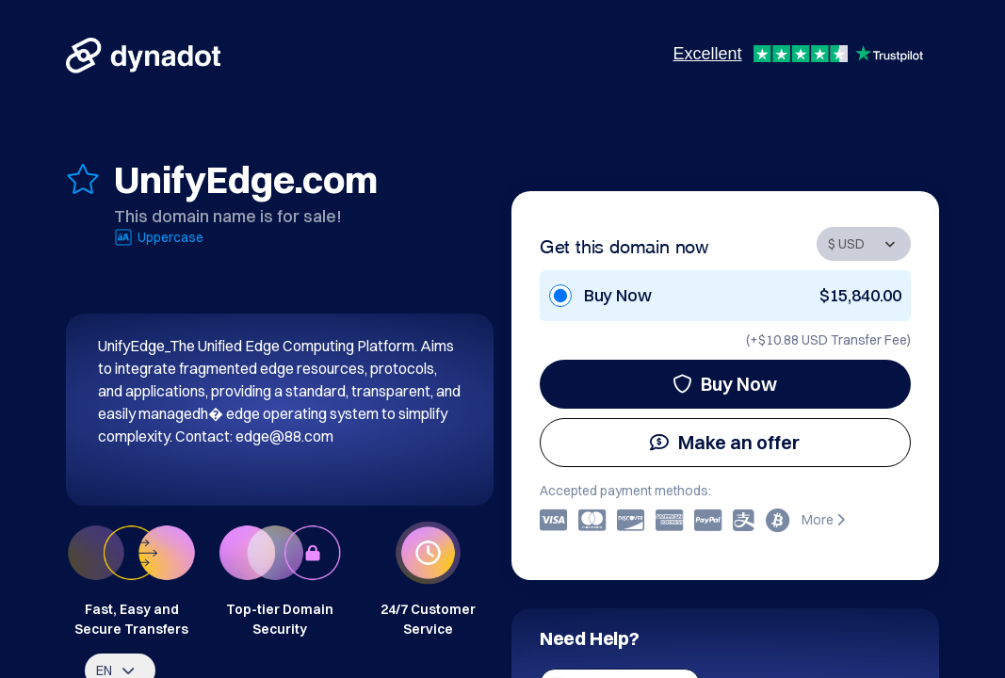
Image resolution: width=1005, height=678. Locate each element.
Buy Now (725, 384)
